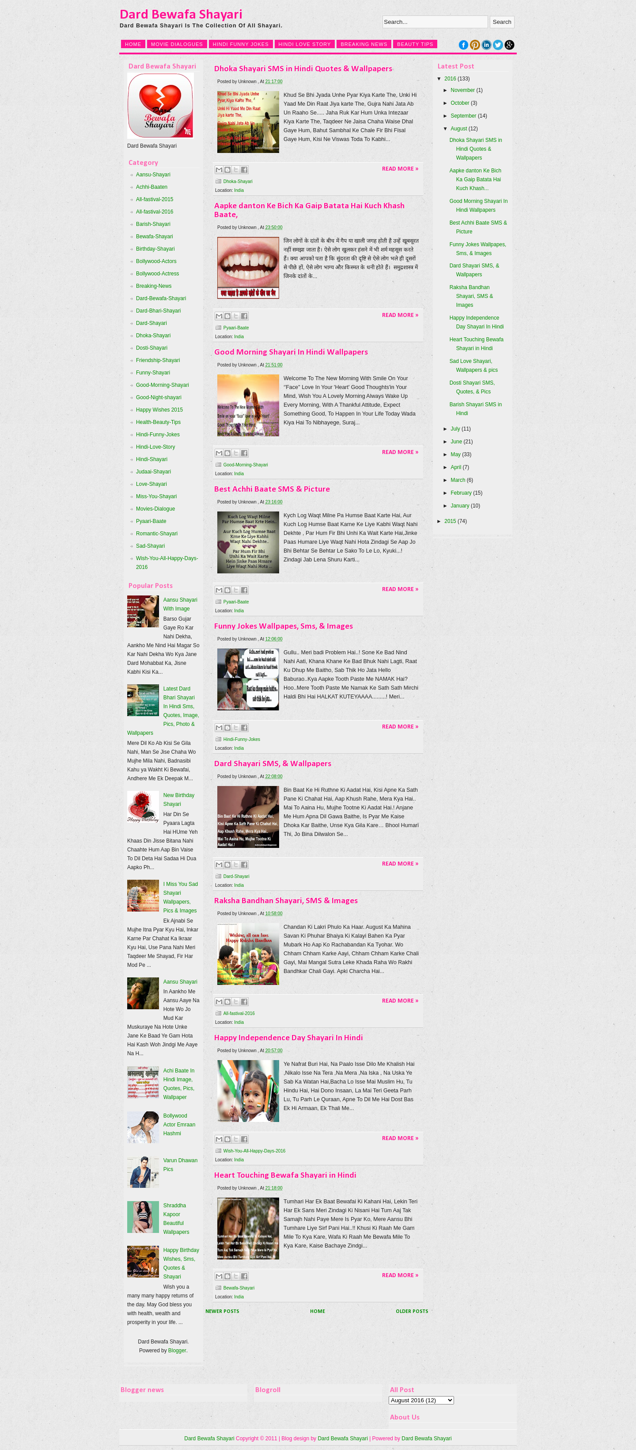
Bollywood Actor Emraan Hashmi (179, 1125)
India (239, 190)
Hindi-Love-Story (155, 447)
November (463, 90)
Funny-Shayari (153, 373)
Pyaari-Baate (151, 521)
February (461, 493)
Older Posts (412, 1311)
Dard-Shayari (151, 323)
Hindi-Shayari (151, 459)
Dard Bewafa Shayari (181, 15)
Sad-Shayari (150, 546)
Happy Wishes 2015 (159, 410)
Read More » (400, 169)
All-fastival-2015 (154, 199)
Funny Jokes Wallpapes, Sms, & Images (283, 626)
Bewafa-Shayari (154, 236)
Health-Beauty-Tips (158, 422)
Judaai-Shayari (153, 472)
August (459, 129)
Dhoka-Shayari (153, 335)
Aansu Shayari (180, 982)
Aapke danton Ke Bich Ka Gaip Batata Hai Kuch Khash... (475, 179)
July (455, 429)
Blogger (177, 1350)
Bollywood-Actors (156, 261)
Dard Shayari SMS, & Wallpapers (272, 763)
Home (317, 1311)
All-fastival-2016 (154, 212)
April (456, 467)
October (460, 103)
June (456, 442)
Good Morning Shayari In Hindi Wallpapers (291, 352)
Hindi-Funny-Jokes (158, 434)
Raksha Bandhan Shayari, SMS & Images (286, 901)
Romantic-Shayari (157, 533)
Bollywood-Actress (157, 274)
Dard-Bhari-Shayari (158, 311)
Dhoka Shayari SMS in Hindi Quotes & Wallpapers (303, 69)
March (458, 480)
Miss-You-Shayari (156, 496)
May (456, 454)
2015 (450, 521)
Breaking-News (153, 286)
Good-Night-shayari (159, 397)
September (464, 116)
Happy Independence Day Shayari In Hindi (288, 1038)
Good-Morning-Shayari (162, 385)
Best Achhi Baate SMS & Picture (272, 489)
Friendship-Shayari (158, 360)
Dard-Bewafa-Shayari (161, 298)
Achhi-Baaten (151, 187)
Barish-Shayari (153, 224)
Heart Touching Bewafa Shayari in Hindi (285, 1175)
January (460, 506)
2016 (450, 79)
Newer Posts (222, 1311)
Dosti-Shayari (151, 348)
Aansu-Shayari (153, 175)
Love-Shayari (151, 484)
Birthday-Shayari (155, 249)
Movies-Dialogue (155, 509)
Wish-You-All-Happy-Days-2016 (254, 1151)
